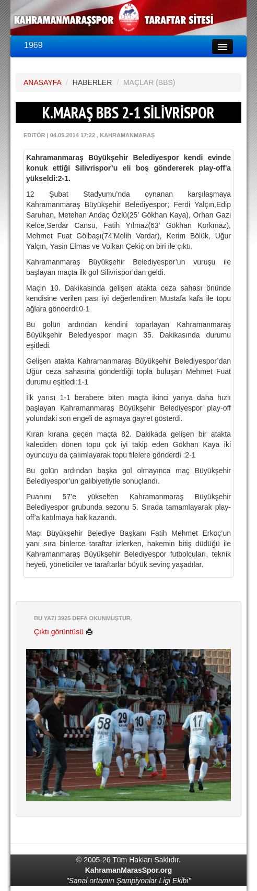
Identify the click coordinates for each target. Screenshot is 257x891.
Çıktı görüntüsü (63, 632)
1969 (33, 45)
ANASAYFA (42, 82)
